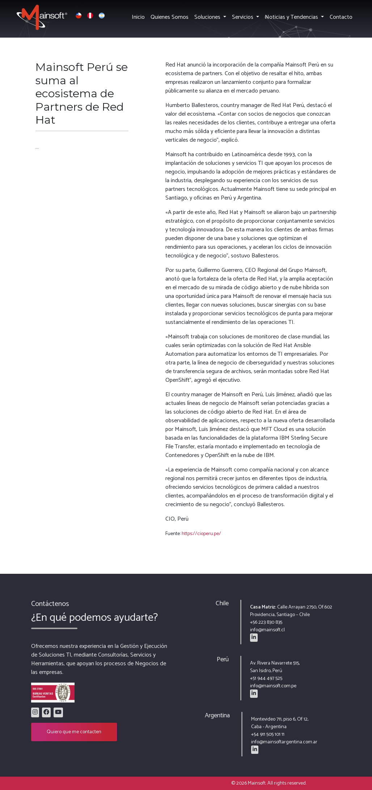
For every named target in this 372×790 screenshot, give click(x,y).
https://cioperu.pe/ (201, 534)
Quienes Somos (170, 17)
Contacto (341, 17)
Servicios (243, 17)
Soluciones (208, 17)
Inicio (138, 17)
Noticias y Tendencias (292, 17)
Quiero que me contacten (74, 732)
